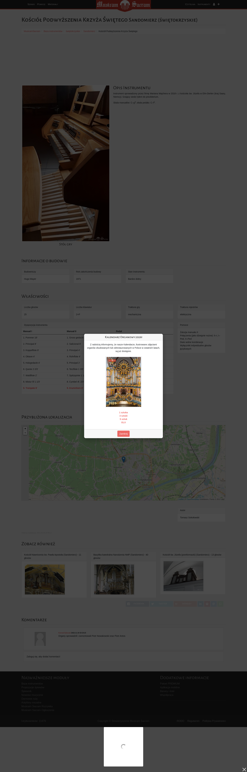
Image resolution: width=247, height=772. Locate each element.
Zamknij (123, 433)
